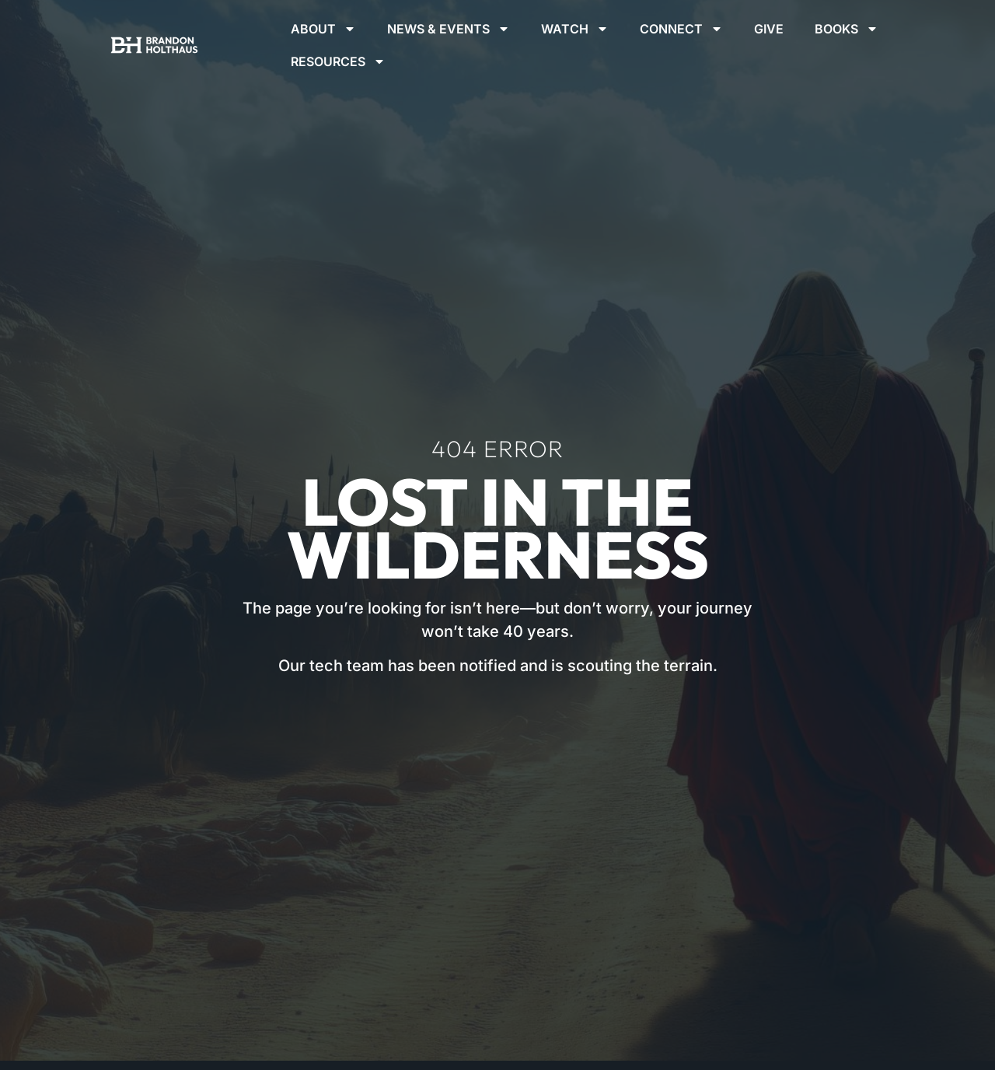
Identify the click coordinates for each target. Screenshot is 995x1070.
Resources (338, 61)
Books (846, 29)
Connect (681, 29)
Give (769, 29)
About (323, 29)
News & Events (448, 29)
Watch (575, 29)
